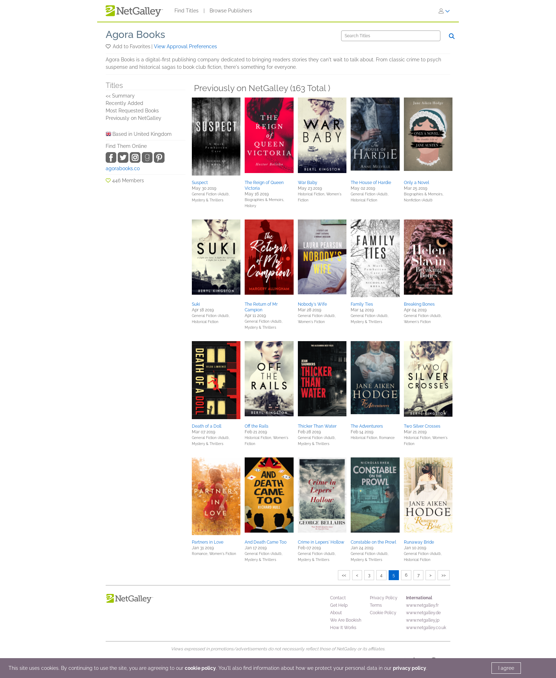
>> (443, 575)
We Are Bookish (345, 620)
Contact (338, 597)
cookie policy (200, 668)
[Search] (390, 35)
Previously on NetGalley (133, 118)
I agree (506, 668)
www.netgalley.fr (422, 605)
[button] (109, 46)
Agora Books (135, 34)
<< (344, 575)
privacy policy (409, 668)
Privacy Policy (383, 597)
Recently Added (124, 103)
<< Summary (120, 96)
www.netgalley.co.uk (426, 627)
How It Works (343, 627)
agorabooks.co (123, 168)
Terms (376, 605)
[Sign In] (444, 11)
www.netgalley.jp (422, 620)
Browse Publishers (231, 10)
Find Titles (186, 10)
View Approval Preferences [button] (185, 46)
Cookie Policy (383, 612)
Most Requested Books (132, 110)
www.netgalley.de (423, 612)
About (336, 612)
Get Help (339, 605)
